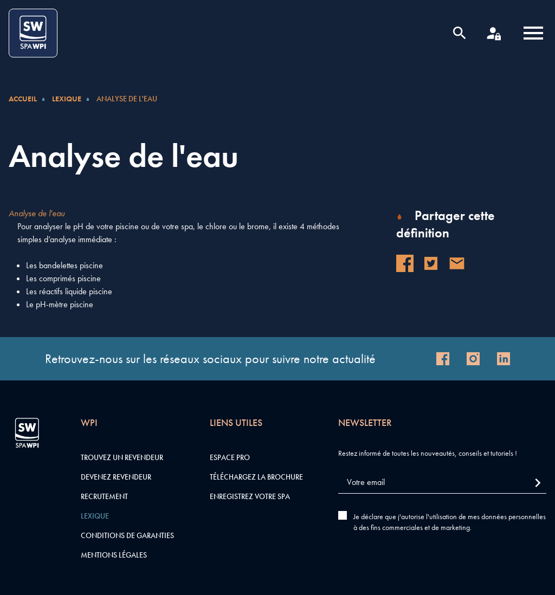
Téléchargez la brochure (256, 477)
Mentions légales (114, 555)
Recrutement (104, 496)
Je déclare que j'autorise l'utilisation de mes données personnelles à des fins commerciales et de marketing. (449, 522)
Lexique (66, 99)
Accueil (23, 99)
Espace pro (230, 457)
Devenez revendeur (116, 477)
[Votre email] (442, 482)
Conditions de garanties (127, 535)
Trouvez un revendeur (122, 457)
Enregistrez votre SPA (250, 496)
